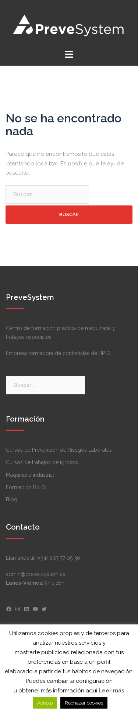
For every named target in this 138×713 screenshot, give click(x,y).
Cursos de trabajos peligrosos (42, 462)
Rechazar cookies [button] (84, 703)
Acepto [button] (45, 703)
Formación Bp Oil (27, 487)
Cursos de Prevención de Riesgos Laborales (59, 450)
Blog (11, 499)
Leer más (111, 690)
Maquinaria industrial (30, 475)
